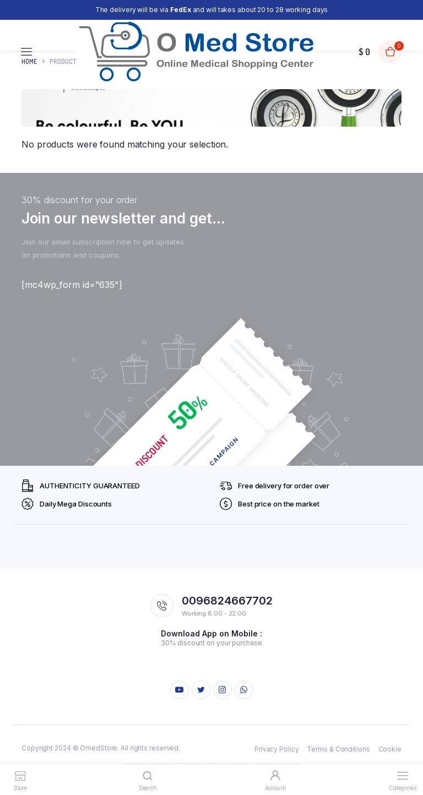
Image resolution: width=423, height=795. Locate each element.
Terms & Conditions (338, 749)
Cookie (390, 749)
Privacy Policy (276, 749)
